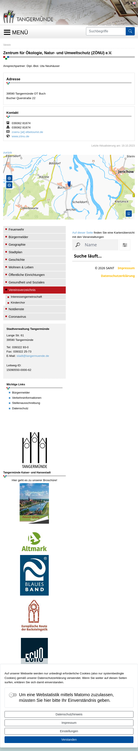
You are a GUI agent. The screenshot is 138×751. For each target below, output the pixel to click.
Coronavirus (17, 316)
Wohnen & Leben (21, 267)
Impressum (68, 722)
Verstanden (69, 739)
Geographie (17, 244)
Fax (8, 351)
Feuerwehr (16, 229)
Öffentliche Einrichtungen (27, 275)
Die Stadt (106, 25)
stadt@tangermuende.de (33, 355)
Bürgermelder (18, 237)
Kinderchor (18, 302)
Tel (8, 347)
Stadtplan (15, 252)
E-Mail (10, 355)
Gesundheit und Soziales (26, 282)
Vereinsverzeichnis (124, 25)
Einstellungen (69, 731)
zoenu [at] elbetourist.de (27, 132)
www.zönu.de (20, 136)
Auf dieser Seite (82, 232)
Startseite (93, 25)
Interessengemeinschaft (26, 296)
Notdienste (16, 309)
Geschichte (17, 259)
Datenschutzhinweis (69, 714)
